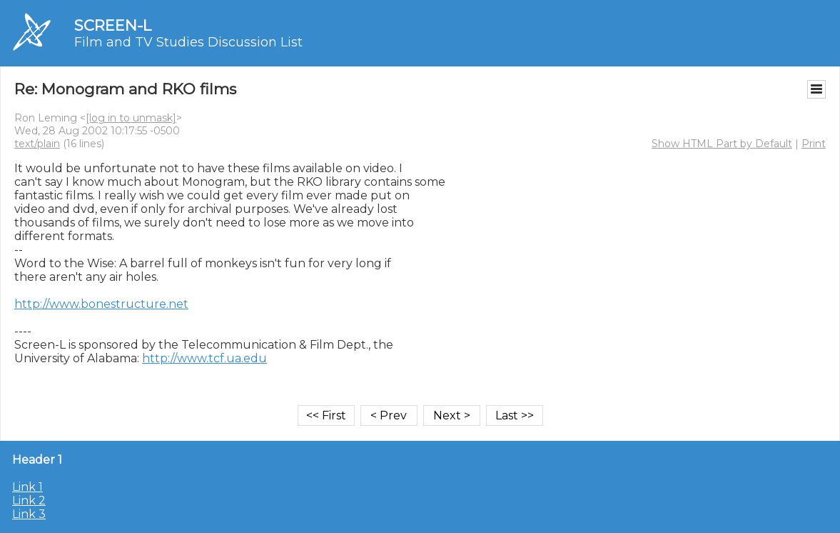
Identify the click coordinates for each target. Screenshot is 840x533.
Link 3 (29, 514)
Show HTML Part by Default (722, 143)
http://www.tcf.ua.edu (204, 358)
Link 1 (27, 487)
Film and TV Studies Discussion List (188, 42)
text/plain (37, 143)
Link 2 (29, 500)
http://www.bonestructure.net (101, 304)
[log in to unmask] (131, 117)
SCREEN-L (112, 25)
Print (813, 143)
